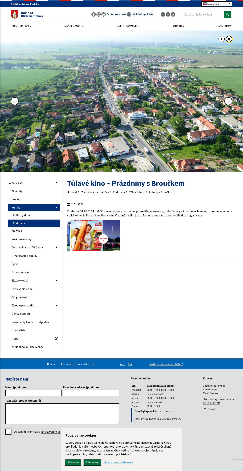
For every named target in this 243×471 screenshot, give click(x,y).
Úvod (72, 192)
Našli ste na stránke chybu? (166, 364)
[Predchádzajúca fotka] (15, 101)
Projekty (16, 199)
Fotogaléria (18, 330)
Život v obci (16, 182)
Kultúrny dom (21, 215)
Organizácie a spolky (24, 256)
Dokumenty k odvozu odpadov (30, 322)
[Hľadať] (227, 14)
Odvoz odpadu (20, 313)
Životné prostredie (22, 305)
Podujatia (19, 223)
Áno (123, 364)
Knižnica (16, 231)
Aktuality (16, 191)
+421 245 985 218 (211, 403)
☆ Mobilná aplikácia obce (27, 347)
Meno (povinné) (15, 387)
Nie (130, 364)
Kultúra (16, 207)
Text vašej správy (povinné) (23, 400)
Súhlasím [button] (73, 462)
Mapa (34, 338)
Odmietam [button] (92, 462)
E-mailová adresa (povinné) (81, 387)
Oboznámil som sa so (48, 432)
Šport (14, 264)
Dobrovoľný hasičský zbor (27, 247)
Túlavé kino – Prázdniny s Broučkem (151, 192)
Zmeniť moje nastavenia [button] (118, 462)
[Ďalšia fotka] (228, 101)
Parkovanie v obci (22, 289)
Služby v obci (19, 280)
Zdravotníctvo (20, 272)
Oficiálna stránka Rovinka (26, 4)
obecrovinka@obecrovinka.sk (218, 399)
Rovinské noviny (21, 239)
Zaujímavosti (19, 297)
